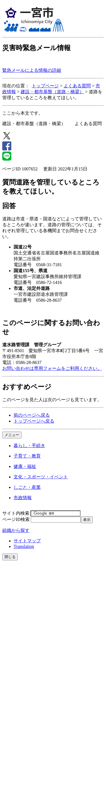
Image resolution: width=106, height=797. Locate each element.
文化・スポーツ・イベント (41, 476)
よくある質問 (77, 85)
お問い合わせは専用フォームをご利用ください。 (52, 368)
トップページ (45, 85)
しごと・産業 (27, 487)
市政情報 (23, 497)
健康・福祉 (25, 466)
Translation (24, 546)
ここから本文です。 (22, 113)
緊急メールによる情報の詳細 (31, 70)
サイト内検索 (15, 513)
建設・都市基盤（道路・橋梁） (52, 91)
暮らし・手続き (29, 445)
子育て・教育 (27, 456)
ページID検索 (16, 519)
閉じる (10, 557)
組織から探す (15, 530)
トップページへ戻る (34, 421)
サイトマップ (27, 540)
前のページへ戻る (32, 415)
